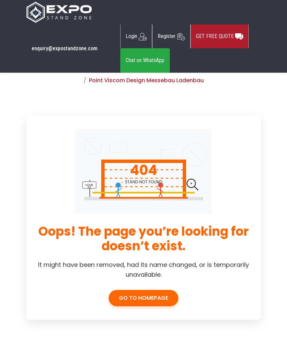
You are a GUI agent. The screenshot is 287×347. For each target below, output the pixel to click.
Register (171, 36)
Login (136, 36)
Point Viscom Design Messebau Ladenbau (146, 80)
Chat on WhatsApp (145, 60)
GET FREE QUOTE (219, 36)
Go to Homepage (143, 298)
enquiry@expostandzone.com (64, 48)
